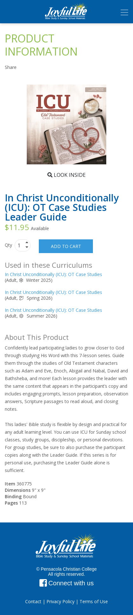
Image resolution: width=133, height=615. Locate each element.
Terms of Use (94, 601)
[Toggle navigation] (124, 12)
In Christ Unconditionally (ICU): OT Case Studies (53, 274)
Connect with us (66, 583)
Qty (9, 245)
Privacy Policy (60, 601)
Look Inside (66, 174)
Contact (33, 601)
